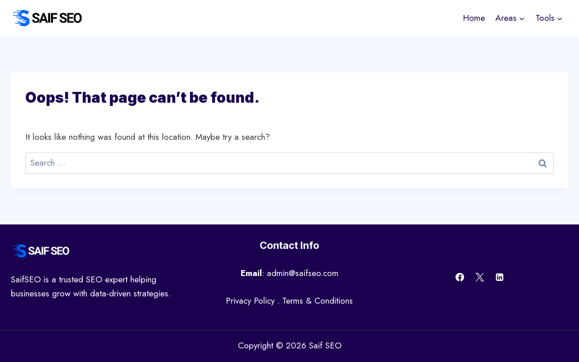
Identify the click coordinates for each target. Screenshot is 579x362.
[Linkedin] (499, 277)
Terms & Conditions (317, 301)
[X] (480, 277)
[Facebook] (460, 277)
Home (474, 18)
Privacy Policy (250, 301)
